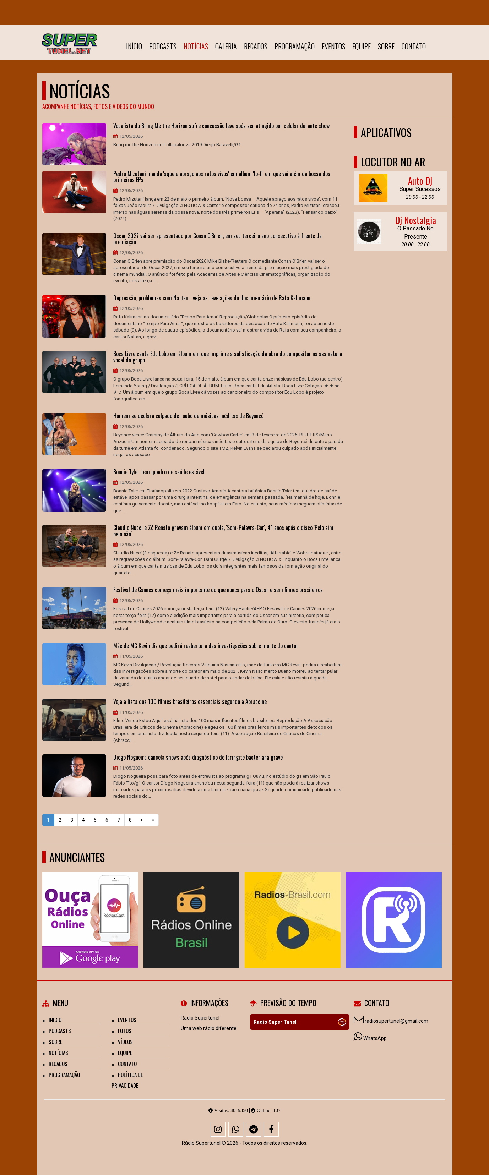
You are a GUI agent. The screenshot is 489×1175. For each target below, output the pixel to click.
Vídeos (125, 1041)
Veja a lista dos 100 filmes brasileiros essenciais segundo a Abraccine (190, 702)
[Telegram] (253, 1129)
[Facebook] (271, 1129)
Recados (255, 46)
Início (134, 46)
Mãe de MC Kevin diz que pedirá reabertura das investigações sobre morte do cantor (205, 646)
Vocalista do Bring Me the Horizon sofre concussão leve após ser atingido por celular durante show (221, 126)
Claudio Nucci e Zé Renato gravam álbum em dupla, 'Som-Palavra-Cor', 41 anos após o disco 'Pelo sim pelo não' (223, 531)
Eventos (333, 46)
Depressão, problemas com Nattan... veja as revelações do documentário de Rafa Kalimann (211, 298)
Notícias (196, 46)
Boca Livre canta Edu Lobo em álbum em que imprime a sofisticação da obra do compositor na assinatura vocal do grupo (227, 357)
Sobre (386, 46)
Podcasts (162, 46)
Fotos (124, 1030)
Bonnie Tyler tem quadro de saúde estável (159, 472)
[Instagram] (218, 1129)
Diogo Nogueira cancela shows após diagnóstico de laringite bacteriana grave (198, 757)
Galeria (226, 46)
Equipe (361, 46)
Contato (414, 46)
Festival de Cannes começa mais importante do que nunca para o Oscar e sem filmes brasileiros (218, 590)
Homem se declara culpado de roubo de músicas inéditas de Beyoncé (188, 416)
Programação (295, 46)
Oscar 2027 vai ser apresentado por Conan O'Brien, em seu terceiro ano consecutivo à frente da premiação (217, 239)
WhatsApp (375, 1038)
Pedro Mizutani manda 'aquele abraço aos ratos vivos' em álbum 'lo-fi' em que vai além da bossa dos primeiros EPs (221, 177)
